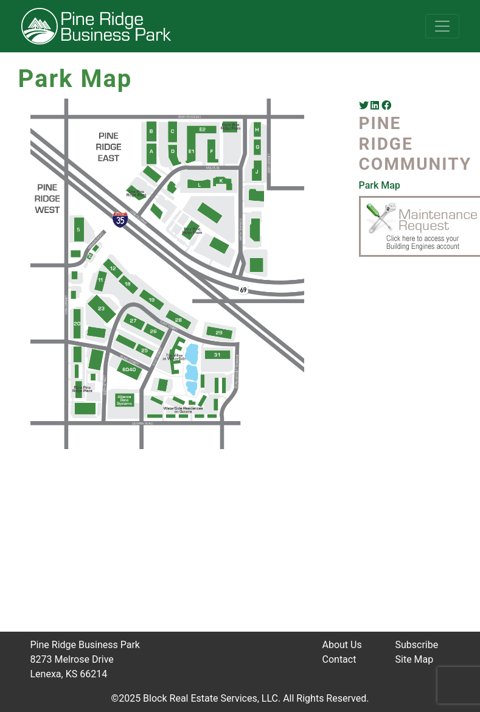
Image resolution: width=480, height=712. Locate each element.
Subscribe (417, 645)
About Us (342, 645)
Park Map (379, 185)
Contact (339, 659)
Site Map (414, 659)
